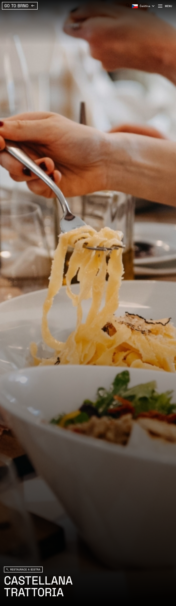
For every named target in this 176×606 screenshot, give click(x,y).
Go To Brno (16, 5)
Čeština (145, 6)
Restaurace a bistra (25, 569)
